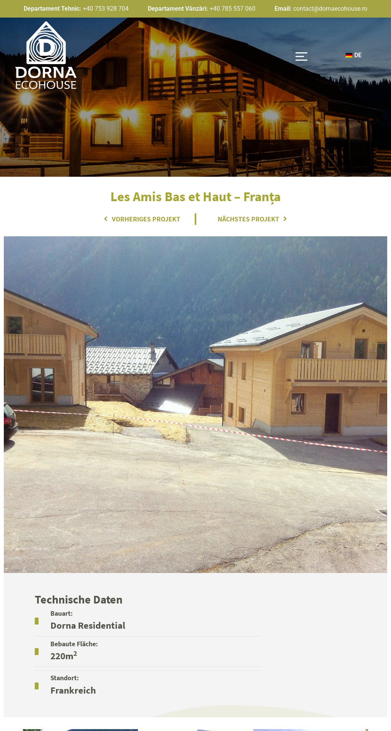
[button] (301, 55)
